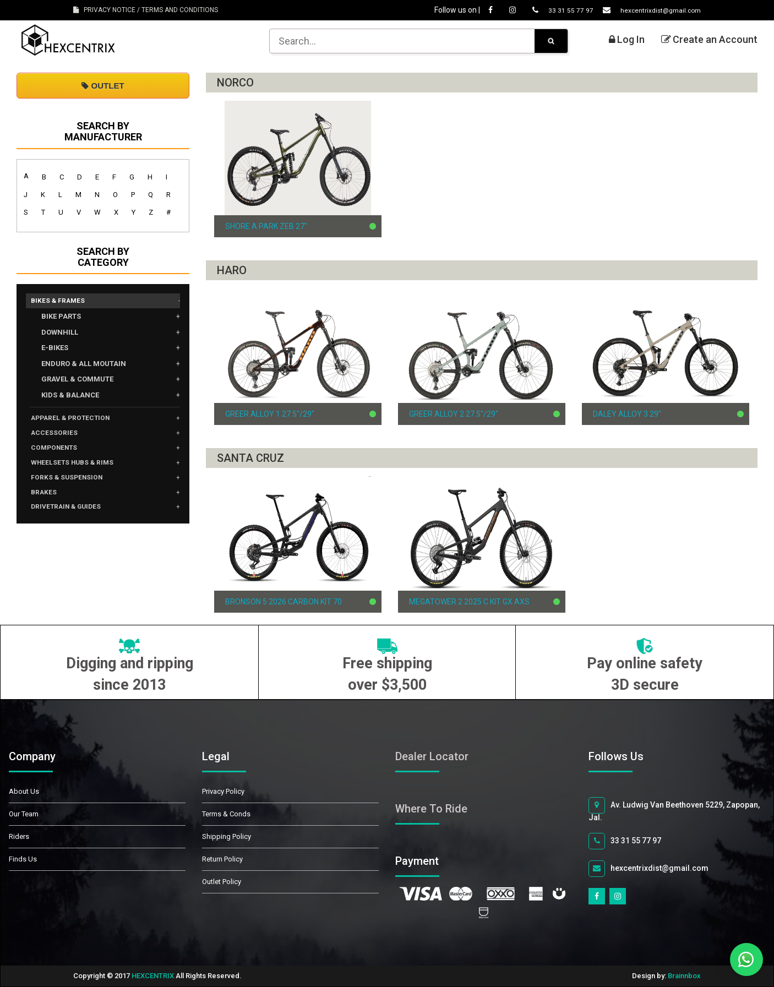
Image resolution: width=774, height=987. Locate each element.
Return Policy (222, 859)
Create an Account (709, 39)
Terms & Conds (226, 814)
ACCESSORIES (58, 437)
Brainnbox (684, 976)
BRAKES (46, 503)
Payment (429, 861)
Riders (19, 836)
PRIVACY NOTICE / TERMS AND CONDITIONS (145, 10)
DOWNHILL (59, 334)
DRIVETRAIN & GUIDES (73, 519)
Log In (627, 39)
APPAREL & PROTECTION (78, 420)
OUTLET (102, 85)
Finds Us (23, 859)
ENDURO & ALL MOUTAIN (83, 365)
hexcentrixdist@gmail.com (641, 10)
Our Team (24, 814)
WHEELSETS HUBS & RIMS (80, 470)
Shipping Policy (226, 836)
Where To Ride (431, 808)
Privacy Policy (223, 791)
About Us (24, 791)
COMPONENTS (59, 453)
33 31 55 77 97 (543, 10)
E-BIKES (54, 349)
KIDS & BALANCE (70, 396)
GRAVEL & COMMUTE (77, 381)
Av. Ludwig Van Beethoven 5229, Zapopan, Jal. (674, 809)
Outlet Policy (221, 881)
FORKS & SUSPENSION (73, 486)
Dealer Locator (431, 756)
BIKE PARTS (61, 318)
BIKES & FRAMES (62, 301)
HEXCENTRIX (153, 976)
